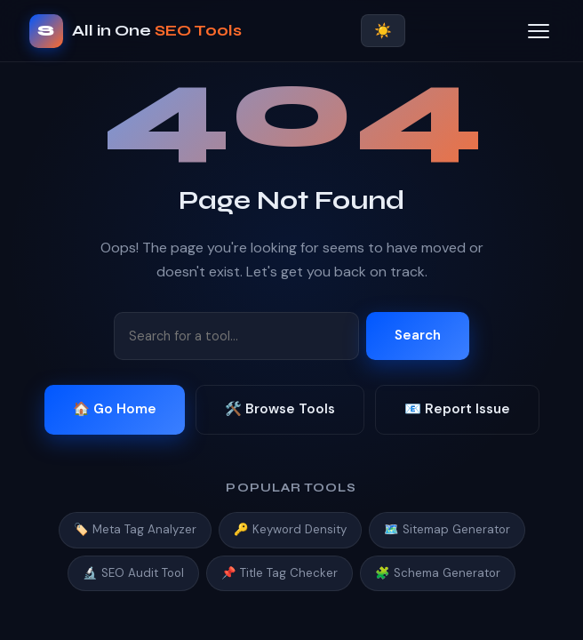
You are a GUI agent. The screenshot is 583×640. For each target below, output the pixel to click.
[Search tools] (236, 336)
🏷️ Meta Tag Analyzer (135, 529)
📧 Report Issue (457, 409)
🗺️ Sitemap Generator (447, 529)
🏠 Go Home (114, 409)
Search (418, 335)
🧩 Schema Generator (437, 572)
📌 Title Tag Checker (279, 572)
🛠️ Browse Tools (280, 409)
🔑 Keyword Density (290, 529)
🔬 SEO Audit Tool (133, 572)
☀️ (383, 30)
